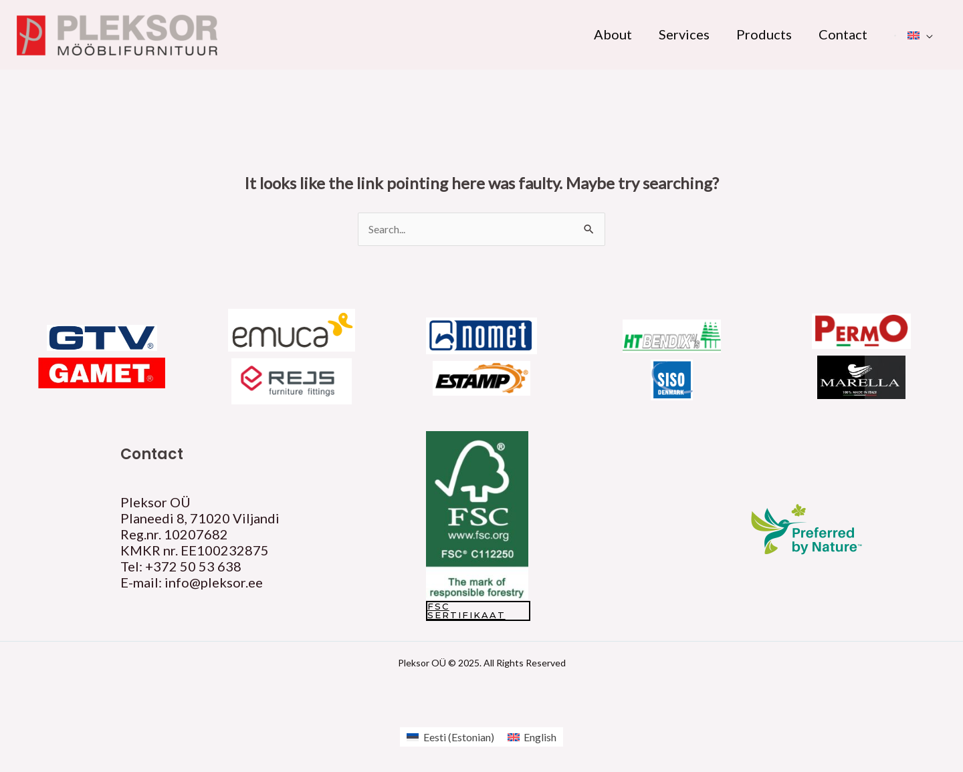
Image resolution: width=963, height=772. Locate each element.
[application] (926, 34)
